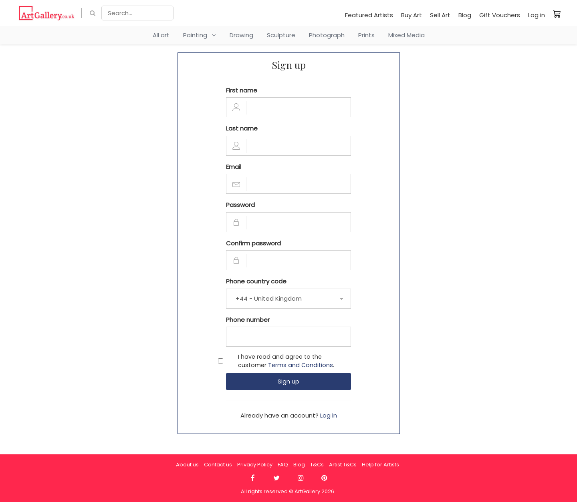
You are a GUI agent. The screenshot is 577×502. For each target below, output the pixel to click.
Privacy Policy (254, 464)
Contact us (218, 464)
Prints (366, 35)
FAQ (283, 464)
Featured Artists (369, 15)
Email (233, 167)
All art (161, 35)
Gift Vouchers (499, 15)
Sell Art (440, 15)
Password (240, 205)
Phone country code (256, 281)
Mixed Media (406, 35)
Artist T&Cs (343, 464)
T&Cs (317, 464)
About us (187, 464)
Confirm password (253, 243)
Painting (199, 35)
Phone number (248, 319)
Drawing (241, 35)
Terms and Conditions (300, 365)
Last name (242, 128)
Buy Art (411, 15)
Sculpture (281, 35)
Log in (536, 15)
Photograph (327, 35)
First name (241, 90)
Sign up (288, 381)
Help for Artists (380, 464)
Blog (464, 15)
